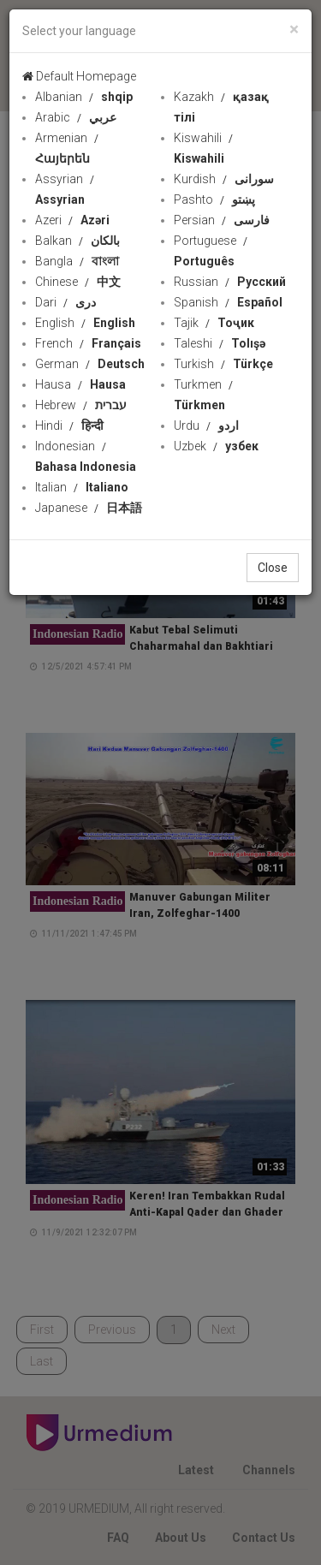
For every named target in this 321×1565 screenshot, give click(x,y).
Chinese (78, 282)
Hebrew (81, 405)
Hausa (80, 384)
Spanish (228, 302)
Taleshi (219, 343)
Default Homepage (79, 76)
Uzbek (216, 446)
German (90, 364)
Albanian (84, 97)
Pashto (214, 199)
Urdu (206, 425)
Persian (222, 220)
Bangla (77, 261)
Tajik (214, 323)
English (85, 323)
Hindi (69, 425)
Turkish (223, 364)
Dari (65, 302)
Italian (81, 487)
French (88, 343)
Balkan (77, 240)
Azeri (72, 220)
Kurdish (224, 179)
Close (273, 567)
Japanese (88, 508)
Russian (230, 282)
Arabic (75, 117)
